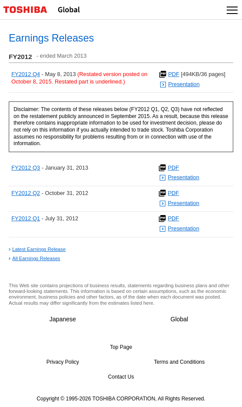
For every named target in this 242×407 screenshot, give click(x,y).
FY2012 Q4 (25, 74)
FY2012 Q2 (25, 193)
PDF (173, 74)
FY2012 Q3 (25, 167)
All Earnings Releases (36, 258)
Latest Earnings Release (39, 249)
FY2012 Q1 (25, 218)
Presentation (184, 84)
